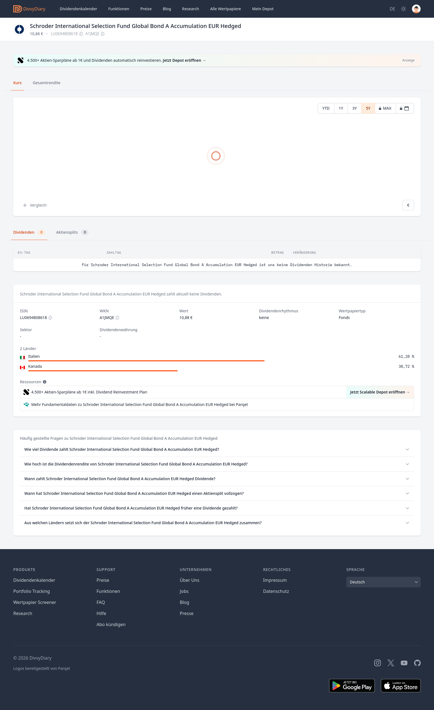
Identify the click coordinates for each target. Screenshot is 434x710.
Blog (184, 602)
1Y (341, 108)
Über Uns (190, 580)
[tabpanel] (217, 156)
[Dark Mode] (404, 9)
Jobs (184, 591)
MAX (384, 108)
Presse (186, 613)
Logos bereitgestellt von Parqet (41, 668)
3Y (354, 108)
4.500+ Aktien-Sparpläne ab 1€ (89, 392)
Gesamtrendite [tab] (46, 82)
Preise (146, 8)
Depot (263, 9)
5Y (368, 108)
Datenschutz (276, 591)
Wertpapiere (225, 9)
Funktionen (118, 8)
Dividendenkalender (78, 8)
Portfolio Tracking (31, 591)
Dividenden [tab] (29, 232)
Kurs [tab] (17, 82)
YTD (326, 108)
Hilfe (101, 613)
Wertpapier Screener (34, 602)
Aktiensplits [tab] (72, 232)
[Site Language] (392, 8)
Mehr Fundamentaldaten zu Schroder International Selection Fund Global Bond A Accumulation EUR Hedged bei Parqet (139, 404)
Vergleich (34, 205)
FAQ (101, 602)
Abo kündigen (111, 624)
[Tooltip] (44, 382)
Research (22, 613)
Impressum (275, 580)
